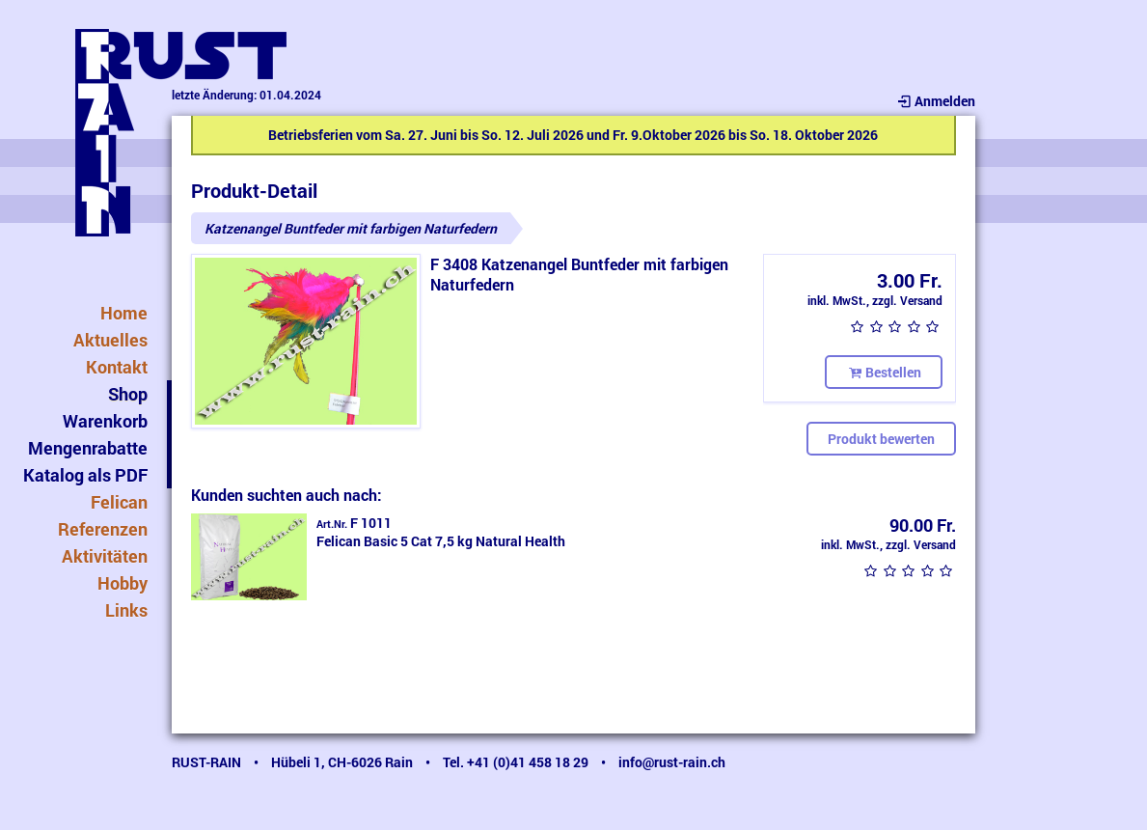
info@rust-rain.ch (671, 762)
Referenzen (103, 528)
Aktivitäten (105, 555)
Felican (119, 501)
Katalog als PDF (85, 474)
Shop (128, 393)
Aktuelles (110, 339)
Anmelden (935, 101)
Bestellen (883, 372)
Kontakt (117, 366)
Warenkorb (105, 420)
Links (126, 610)
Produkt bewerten (881, 438)
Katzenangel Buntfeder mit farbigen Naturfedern (351, 228)
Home (124, 312)
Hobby (122, 583)
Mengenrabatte (88, 447)
